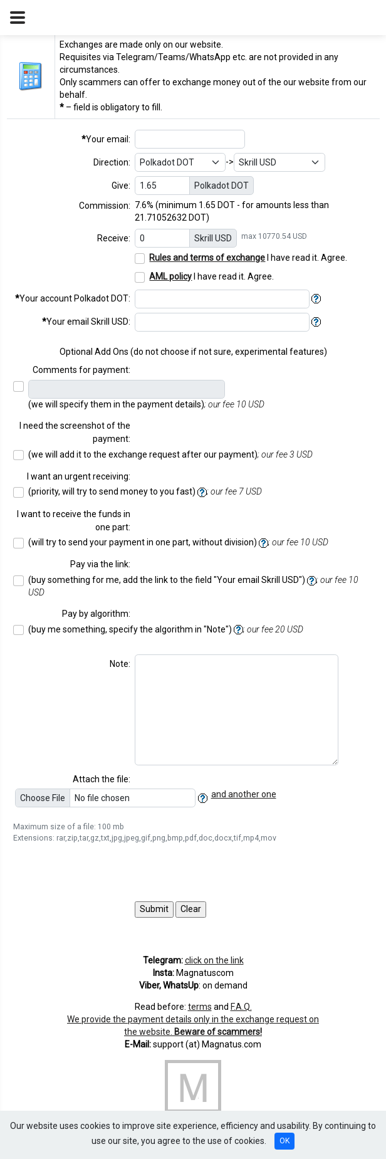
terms (200, 1007)
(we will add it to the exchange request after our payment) (170, 454)
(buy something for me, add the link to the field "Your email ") (193, 586)
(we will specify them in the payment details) (146, 404)
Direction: (111, 162)
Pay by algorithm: (96, 614)
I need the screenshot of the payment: (74, 432)
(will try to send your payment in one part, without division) (178, 542)
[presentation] (230, 872)
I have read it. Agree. (248, 258)
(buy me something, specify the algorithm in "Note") (165, 629)
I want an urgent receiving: (78, 476)
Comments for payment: (81, 370)
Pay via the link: (100, 564)
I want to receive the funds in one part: (73, 520)
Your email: (105, 139)
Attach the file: (101, 779)
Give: (121, 186)
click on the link (214, 960)
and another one (243, 794)
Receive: (113, 238)
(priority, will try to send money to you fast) (145, 491)
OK (284, 1140)
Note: (120, 664)
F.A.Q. (241, 1007)
